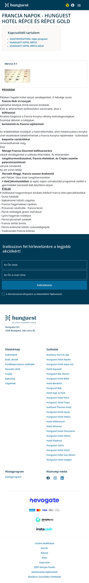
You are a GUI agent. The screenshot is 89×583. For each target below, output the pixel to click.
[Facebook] (48, 478)
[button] (79, 5)
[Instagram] (55, 478)
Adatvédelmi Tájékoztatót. (49, 294)
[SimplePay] (44, 520)
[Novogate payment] (44, 501)
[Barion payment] (44, 510)
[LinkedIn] (62, 478)
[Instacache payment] (44, 529)
